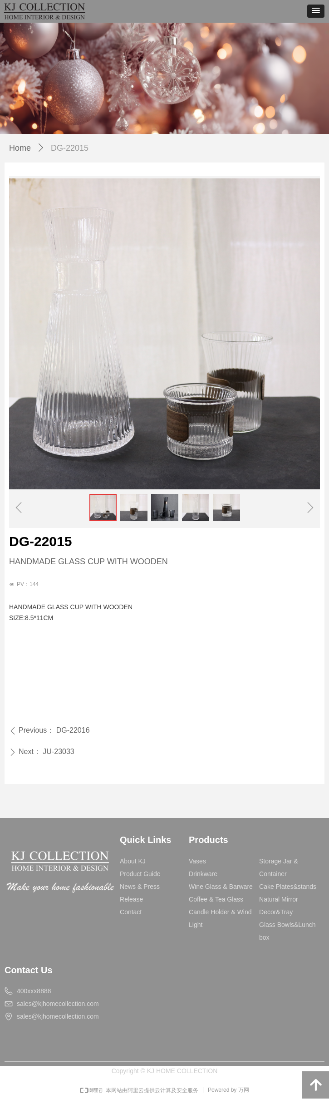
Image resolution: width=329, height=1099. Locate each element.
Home (20, 148)
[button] (315, 11)
